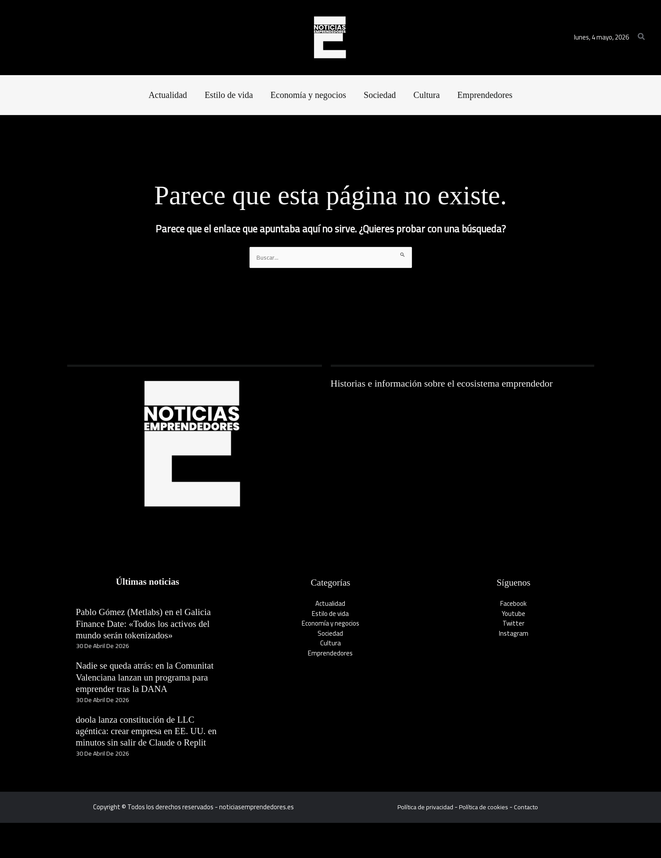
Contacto (528, 842)
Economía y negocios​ (330, 624)
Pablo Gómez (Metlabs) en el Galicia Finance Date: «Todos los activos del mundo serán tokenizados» (140, 629)
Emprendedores (330, 653)
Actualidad (330, 604)
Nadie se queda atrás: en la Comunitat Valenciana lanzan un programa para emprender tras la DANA (139, 695)
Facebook (513, 604)
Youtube (513, 614)
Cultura (330, 643)
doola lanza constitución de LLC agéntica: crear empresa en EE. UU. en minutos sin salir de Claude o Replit (145, 760)
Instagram (513, 633)
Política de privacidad (423, 842)
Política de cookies (484, 842)
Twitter (513, 624)
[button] (642, 37)
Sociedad (330, 633)
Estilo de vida (330, 614)
